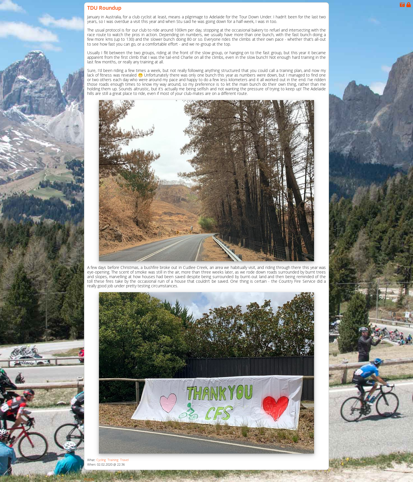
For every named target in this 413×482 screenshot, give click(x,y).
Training (113, 460)
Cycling (101, 460)
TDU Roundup (104, 7)
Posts (89, 479)
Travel (124, 460)
